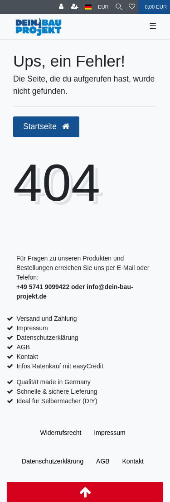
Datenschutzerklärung (47, 337)
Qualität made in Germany (53, 382)
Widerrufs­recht (60, 432)
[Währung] (103, 7)
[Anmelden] (61, 7)
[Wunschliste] (132, 7)
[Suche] (119, 7)
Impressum (32, 328)
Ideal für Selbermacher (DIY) (56, 401)
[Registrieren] (75, 7)
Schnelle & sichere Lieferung (56, 391)
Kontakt (27, 356)
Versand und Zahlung (46, 318)
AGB (23, 347)
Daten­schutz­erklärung (52, 461)
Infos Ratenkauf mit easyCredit (59, 366)
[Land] (88, 7)
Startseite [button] (46, 126)
